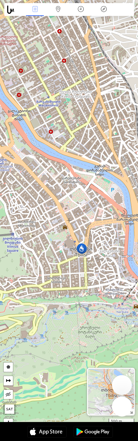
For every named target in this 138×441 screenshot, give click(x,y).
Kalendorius (81, 9)
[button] (82, 248)
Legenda (104, 9)
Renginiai (35, 9)
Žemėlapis (58, 9)
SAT (9, 409)
